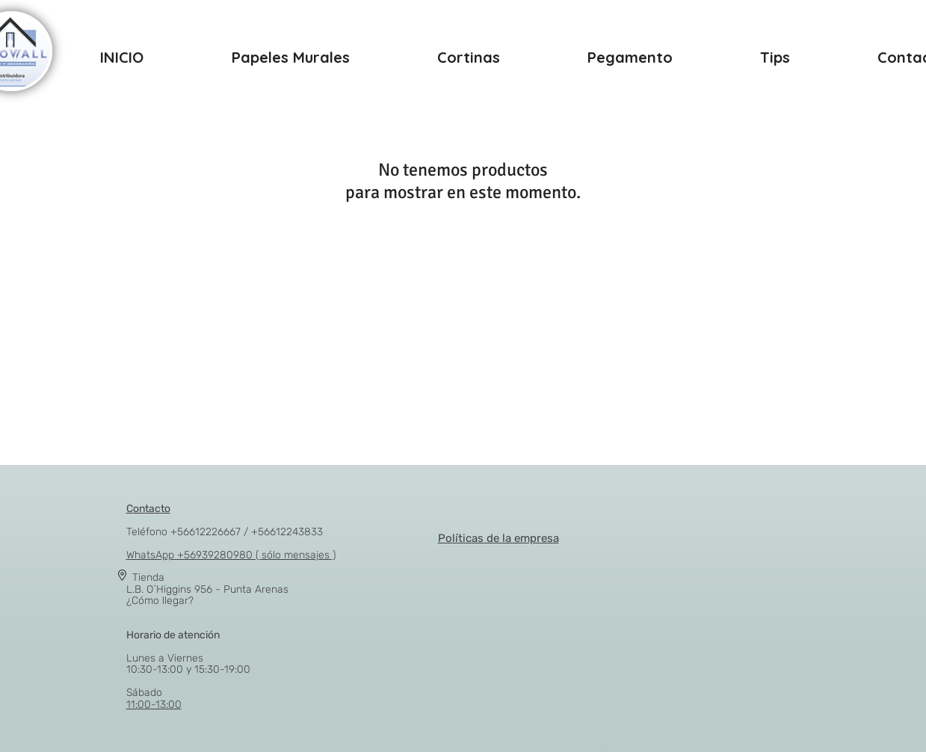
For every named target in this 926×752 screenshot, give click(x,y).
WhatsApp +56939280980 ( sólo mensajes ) (231, 555)
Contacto (148, 508)
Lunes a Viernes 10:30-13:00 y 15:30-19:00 (188, 652)
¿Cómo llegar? (160, 600)
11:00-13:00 (154, 704)
